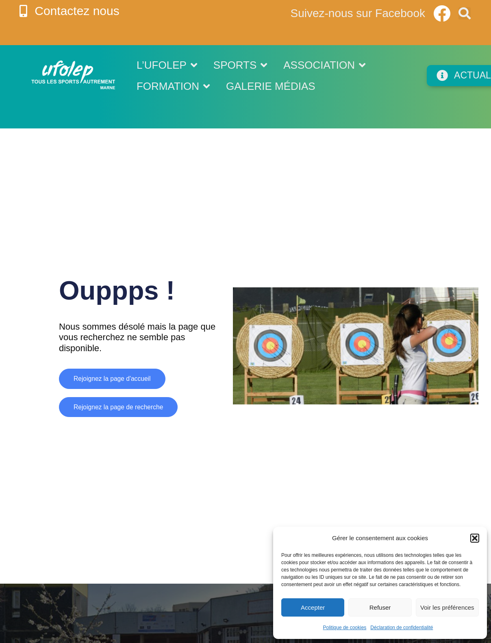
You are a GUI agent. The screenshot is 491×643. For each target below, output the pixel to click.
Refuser (380, 607)
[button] (475, 538)
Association (324, 65)
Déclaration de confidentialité (401, 627)
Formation (173, 86)
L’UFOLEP (167, 65)
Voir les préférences (447, 607)
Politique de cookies (345, 627)
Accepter (313, 607)
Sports (240, 65)
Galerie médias (270, 86)
